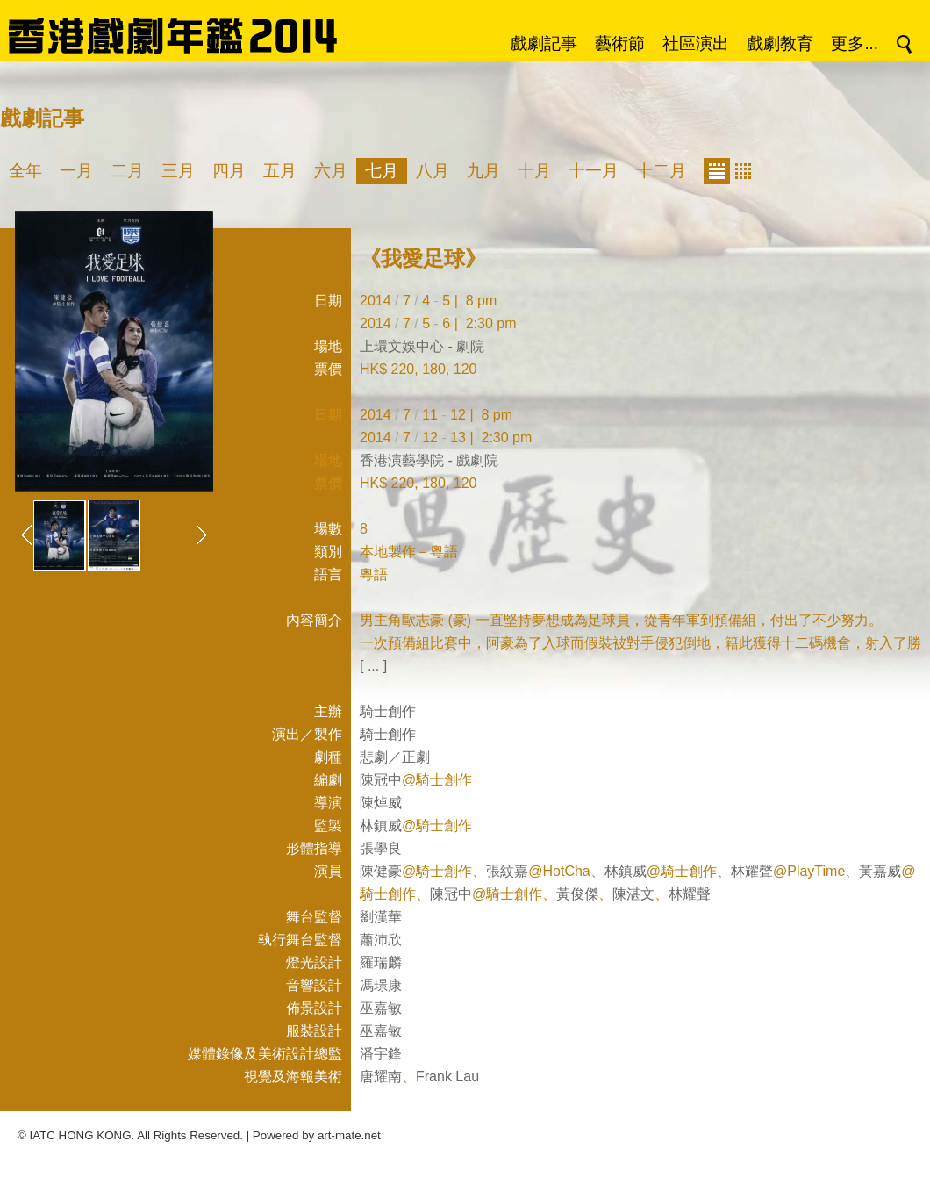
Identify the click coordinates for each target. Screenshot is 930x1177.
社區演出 (695, 43)
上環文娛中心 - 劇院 (422, 346)
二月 (127, 170)
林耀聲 (752, 871)
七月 (381, 170)
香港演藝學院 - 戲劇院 (429, 460)
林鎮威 (381, 825)
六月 (330, 170)
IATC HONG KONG (81, 1135)
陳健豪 (381, 871)
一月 (76, 170)
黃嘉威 (880, 871)
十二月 (661, 170)
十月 (534, 170)
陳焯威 (381, 802)
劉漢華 (381, 916)
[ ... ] (373, 665)
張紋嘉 (507, 871)
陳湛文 (633, 893)
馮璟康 (381, 985)
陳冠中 (381, 779)
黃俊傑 (577, 893)
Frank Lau (447, 1076)
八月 (432, 170)
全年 (25, 170)
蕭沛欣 (381, 939)
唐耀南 (381, 1076)
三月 (178, 170)
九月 (483, 170)
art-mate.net (349, 1135)
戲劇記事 (544, 43)
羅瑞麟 (381, 962)
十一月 (594, 170)
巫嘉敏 (381, 1008)
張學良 (381, 848)
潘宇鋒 (381, 1053)
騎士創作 (388, 711)
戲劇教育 (780, 43)
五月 (280, 170)
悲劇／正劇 (395, 757)
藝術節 (620, 43)
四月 (229, 170)
